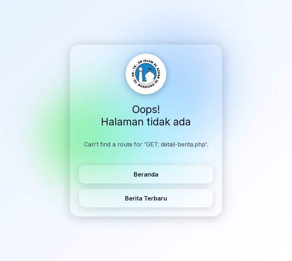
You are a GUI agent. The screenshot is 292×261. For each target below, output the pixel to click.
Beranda (146, 174)
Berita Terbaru (146, 198)
